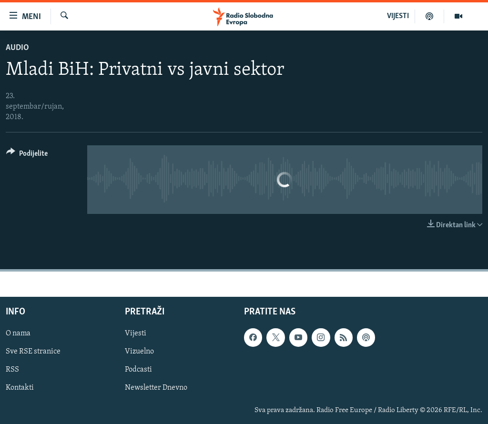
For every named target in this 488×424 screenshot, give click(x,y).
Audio (17, 47)
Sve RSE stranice (33, 352)
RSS (12, 370)
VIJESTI (398, 16)
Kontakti (20, 388)
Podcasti (138, 370)
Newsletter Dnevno (156, 388)
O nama (18, 334)
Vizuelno (139, 352)
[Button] (27, 155)
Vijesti (135, 334)
